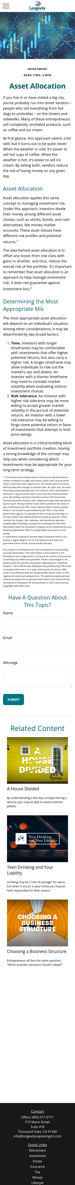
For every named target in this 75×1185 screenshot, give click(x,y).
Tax (37, 1172)
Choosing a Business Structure (36, 951)
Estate (37, 1161)
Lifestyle (37, 1183)
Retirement (37, 1150)
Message (10, 662)
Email (7, 637)
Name (8, 613)
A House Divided (23, 789)
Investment (37, 1156)
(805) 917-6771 (43, 1117)
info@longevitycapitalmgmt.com (37, 1136)
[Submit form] (13, 699)
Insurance (37, 1166)
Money (37, 1177)
